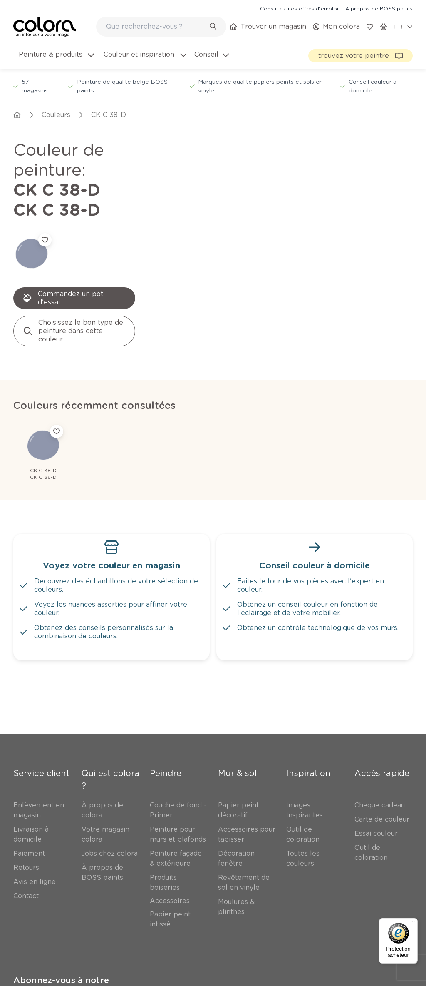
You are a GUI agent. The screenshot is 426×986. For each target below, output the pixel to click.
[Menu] (413, 923)
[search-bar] (156, 27)
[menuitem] (56, 59)
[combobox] (161, 27)
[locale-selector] (403, 26)
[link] (299, 8)
